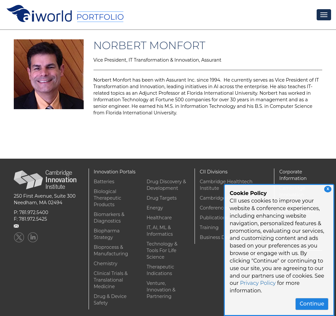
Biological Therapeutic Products (107, 197)
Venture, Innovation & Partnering (161, 289)
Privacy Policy (258, 283)
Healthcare (159, 218)
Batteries (104, 182)
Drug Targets (162, 198)
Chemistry (105, 264)
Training (209, 227)
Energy (155, 208)
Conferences (214, 208)
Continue (312, 304)
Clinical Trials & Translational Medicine (111, 279)
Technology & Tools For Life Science (162, 250)
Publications (214, 218)
